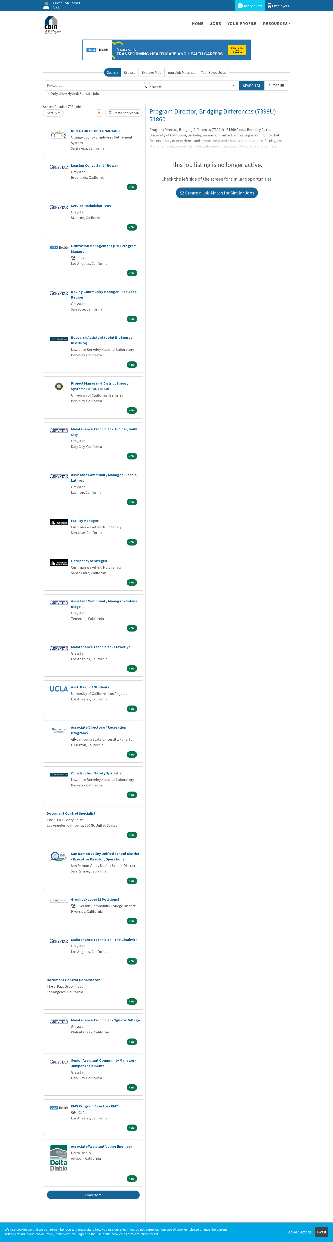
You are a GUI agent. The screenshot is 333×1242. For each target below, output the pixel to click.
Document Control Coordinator (73, 979)
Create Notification (124, 113)
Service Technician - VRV (91, 205)
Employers (278, 6)
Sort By (52, 113)
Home (198, 23)
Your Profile (242, 23)
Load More (93, 1195)
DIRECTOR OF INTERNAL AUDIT (96, 130)
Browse (130, 72)
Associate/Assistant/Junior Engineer (101, 1146)
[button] (276, 85)
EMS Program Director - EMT (94, 1106)
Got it (321, 1232)
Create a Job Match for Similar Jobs (217, 193)
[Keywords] (93, 85)
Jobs (215, 23)
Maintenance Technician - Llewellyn (100, 646)
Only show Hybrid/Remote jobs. (75, 93)
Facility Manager (85, 520)
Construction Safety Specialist (97, 773)
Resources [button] (275, 23)
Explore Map (151, 72)
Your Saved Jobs (213, 72)
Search (112, 72)
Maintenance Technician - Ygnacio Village (105, 1020)
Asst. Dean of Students (90, 687)
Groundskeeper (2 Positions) (95, 899)
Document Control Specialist (71, 813)
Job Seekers (250, 6)
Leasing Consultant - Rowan (94, 165)
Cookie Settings (298, 1232)
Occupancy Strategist (89, 560)
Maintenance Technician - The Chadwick (104, 939)
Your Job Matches (181, 72)
